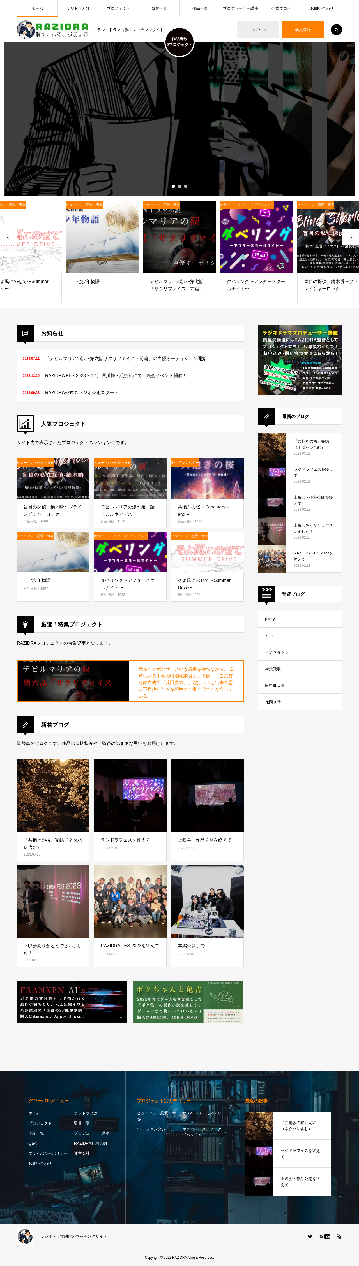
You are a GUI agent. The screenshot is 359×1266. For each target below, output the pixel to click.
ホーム (37, 8)
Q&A (32, 1143)
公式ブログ (281, 8)
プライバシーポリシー (48, 1153)
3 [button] (185, 186)
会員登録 (303, 29)
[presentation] (8, 237)
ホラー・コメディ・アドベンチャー (202, 1132)
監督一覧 (159, 8)
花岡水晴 (273, 702)
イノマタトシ (277, 652)
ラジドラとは (78, 8)
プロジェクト (118, 8)
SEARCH (336, 29)
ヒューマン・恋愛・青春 (156, 1116)
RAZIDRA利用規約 (90, 1143)
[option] (179, 119)
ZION (269, 636)
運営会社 (82, 1153)
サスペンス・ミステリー (202, 1116)
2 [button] (179, 186)
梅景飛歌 (273, 669)
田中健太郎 (275, 685)
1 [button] (173, 186)
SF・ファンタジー (153, 1129)
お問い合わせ (322, 8)
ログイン (258, 29)
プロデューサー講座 (240, 8)
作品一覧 (200, 8)
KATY (270, 619)
